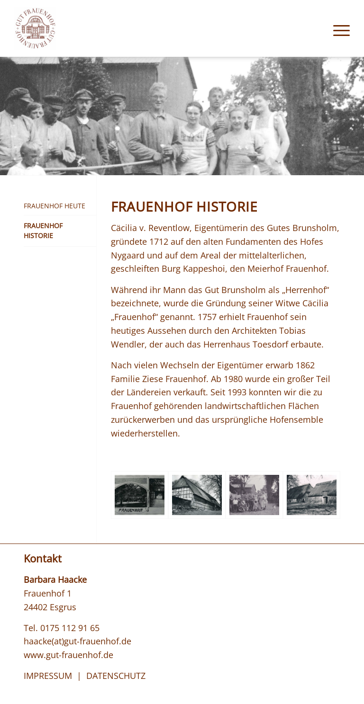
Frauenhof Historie (43, 230)
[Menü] (337, 28)
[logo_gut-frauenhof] (35, 28)
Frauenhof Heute (54, 205)
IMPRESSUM (48, 675)
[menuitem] (337, 28)
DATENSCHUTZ (116, 675)
